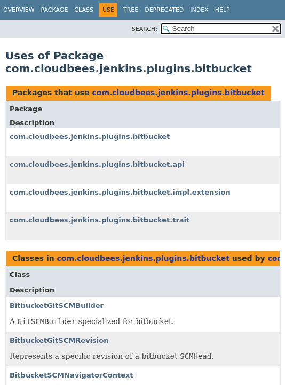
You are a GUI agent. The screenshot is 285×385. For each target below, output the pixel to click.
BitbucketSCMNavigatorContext (71, 375)
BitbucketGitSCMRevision (59, 340)
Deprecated (164, 9)
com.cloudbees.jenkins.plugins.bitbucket (178, 92)
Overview (19, 9)
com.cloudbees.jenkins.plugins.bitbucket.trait (99, 220)
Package (54, 9)
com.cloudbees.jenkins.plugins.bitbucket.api (97, 164)
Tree (130, 9)
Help (222, 9)
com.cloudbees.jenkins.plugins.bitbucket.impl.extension (120, 192)
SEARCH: (144, 29)
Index (199, 9)
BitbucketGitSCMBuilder (57, 306)
